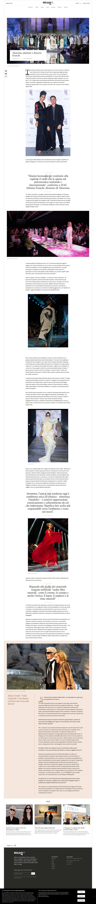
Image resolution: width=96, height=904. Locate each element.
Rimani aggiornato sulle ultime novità (23, 870)
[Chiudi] (94, 896)
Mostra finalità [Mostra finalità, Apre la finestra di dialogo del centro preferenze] (81, 900)
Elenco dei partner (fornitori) (44, 896)
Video (36, 7)
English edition (86, 3)
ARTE (47, 7)
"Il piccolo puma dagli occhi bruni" (45, 828)
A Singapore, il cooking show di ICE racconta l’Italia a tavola (74, 829)
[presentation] (23, 882)
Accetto (81, 891)
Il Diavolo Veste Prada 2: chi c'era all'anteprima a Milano (16, 829)
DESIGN (59, 7)
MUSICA (66, 7)
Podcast (30, 7)
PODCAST (54, 858)
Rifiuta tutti (81, 896)
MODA (42, 7)
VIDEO (53, 860)
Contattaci (69, 864)
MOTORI (53, 7)
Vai (33, 873)
